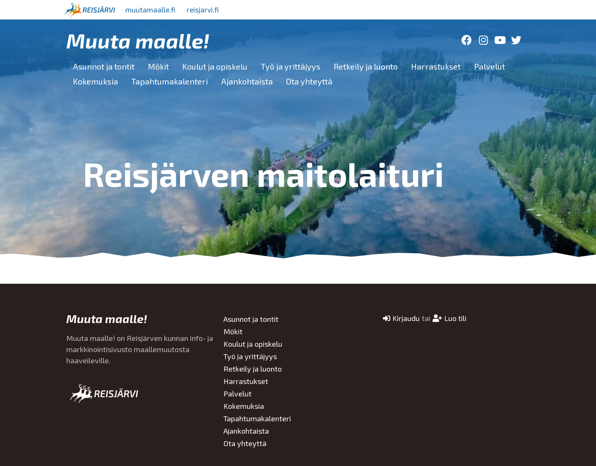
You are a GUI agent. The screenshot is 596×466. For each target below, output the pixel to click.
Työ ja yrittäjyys (290, 66)
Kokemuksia (95, 81)
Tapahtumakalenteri (169, 81)
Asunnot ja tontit (104, 66)
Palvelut (489, 66)
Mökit (158, 66)
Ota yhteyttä (309, 81)
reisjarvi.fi (206, 9)
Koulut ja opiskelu (215, 66)
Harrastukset (436, 66)
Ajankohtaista (247, 81)
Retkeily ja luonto (366, 66)
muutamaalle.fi (152, 9)
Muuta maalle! (137, 40)
